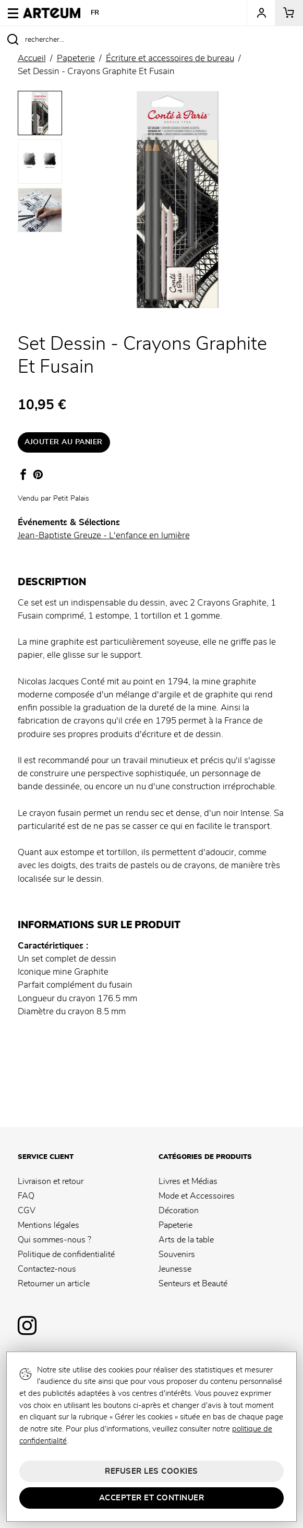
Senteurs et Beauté (193, 1284)
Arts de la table (186, 1240)
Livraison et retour (50, 1181)
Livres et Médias (188, 1181)
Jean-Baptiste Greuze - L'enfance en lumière (104, 535)
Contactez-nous (47, 1269)
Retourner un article (54, 1284)
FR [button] (95, 12)
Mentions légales (48, 1225)
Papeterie (175, 1225)
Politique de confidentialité (66, 1254)
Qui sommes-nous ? (54, 1240)
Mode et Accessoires (197, 1196)
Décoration (179, 1210)
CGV (26, 1210)
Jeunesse (175, 1269)
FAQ (26, 1196)
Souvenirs (177, 1254)
